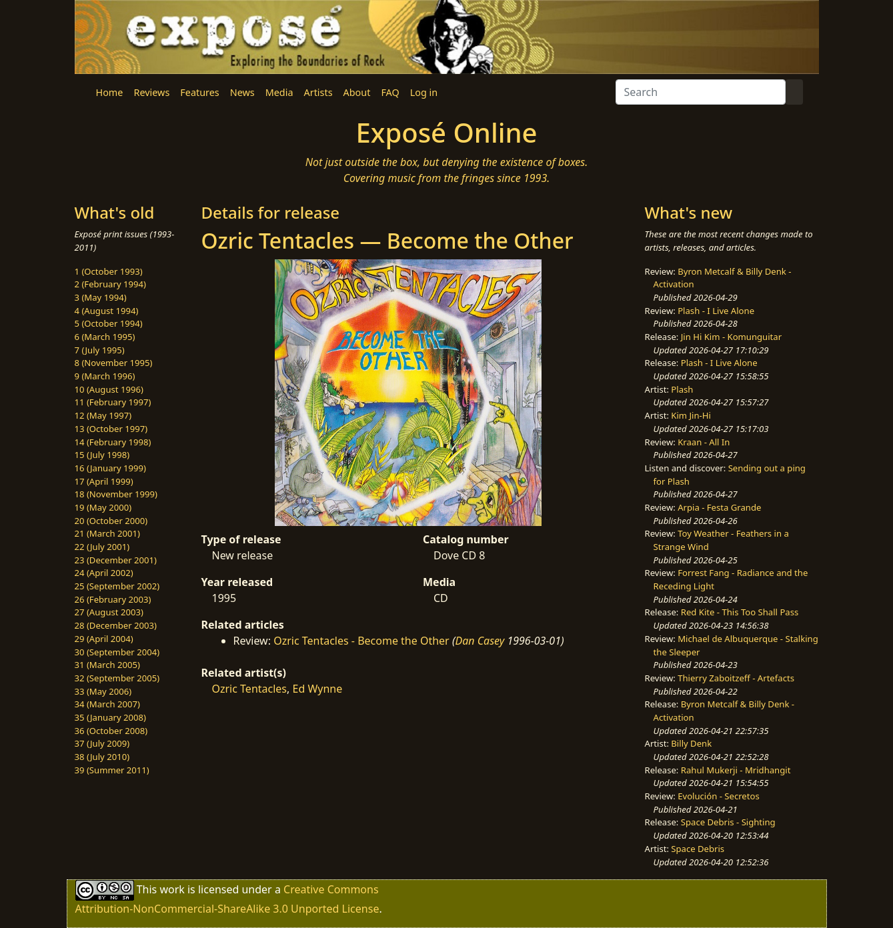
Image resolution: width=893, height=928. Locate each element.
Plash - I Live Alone (716, 311)
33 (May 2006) (103, 691)
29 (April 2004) (104, 639)
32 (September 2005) (117, 678)
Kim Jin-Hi (691, 415)
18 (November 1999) (116, 494)
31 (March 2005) (107, 665)
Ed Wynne (317, 688)
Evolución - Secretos (718, 796)
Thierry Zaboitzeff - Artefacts (736, 678)
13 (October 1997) (111, 429)
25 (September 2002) (117, 586)
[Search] (701, 92)
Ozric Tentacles (249, 688)
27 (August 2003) (109, 612)
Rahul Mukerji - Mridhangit (736, 770)
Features (199, 92)
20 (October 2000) (111, 521)
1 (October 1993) (109, 271)
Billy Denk (691, 743)
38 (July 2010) (102, 757)
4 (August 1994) (107, 311)
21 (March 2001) (107, 533)
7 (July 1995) (100, 350)
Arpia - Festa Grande (719, 507)
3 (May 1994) (101, 297)
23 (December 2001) (116, 560)
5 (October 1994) (109, 323)
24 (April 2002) (104, 573)
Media (279, 92)
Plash (682, 389)
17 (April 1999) (104, 481)
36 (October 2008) (111, 731)
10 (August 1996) (109, 389)
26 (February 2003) (113, 599)
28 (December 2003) (116, 625)
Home (109, 92)
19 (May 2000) (103, 507)
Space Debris (697, 849)
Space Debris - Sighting (728, 822)
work (171, 889)
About (357, 92)
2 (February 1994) (110, 284)
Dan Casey (480, 640)
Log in (423, 92)
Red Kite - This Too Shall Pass (739, 612)
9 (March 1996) (105, 376)
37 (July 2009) (102, 743)
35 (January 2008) (110, 717)
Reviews (151, 92)
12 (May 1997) (103, 415)
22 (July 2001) (102, 547)
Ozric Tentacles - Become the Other (361, 640)
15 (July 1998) (102, 455)
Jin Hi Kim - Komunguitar (731, 337)
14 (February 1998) (113, 442)
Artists (318, 92)
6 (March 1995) (105, 337)
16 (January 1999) (110, 468)
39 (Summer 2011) (112, 770)
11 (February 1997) (113, 402)
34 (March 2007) (107, 704)
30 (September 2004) (117, 652)
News (242, 92)
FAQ (390, 92)
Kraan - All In (704, 442)
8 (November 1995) (114, 363)
